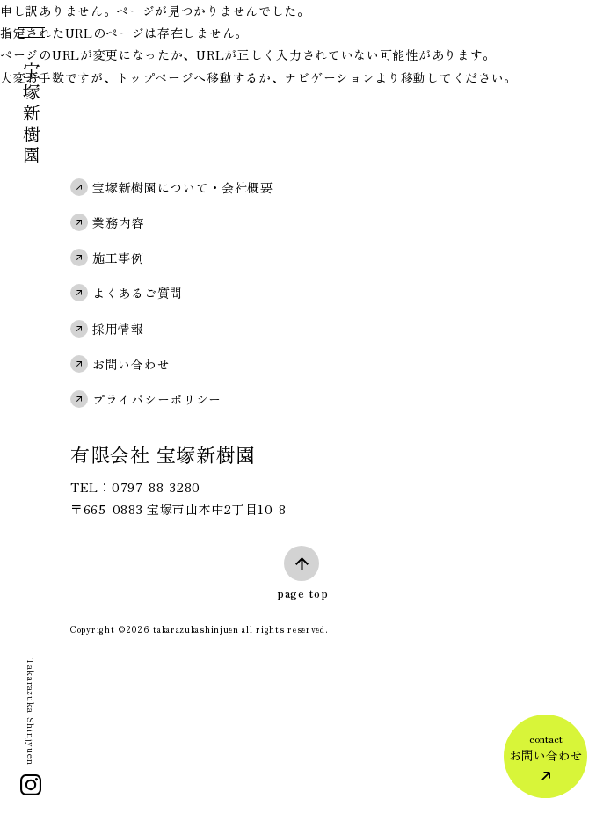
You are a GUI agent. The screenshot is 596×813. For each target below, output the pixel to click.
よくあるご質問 (137, 292)
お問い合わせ (131, 364)
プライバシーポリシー (157, 399)
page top (303, 592)
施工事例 (118, 257)
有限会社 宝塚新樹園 (163, 453)
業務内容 (118, 222)
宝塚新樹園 (31, 114)
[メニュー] (30, 36)
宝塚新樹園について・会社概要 (182, 187)
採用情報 (118, 329)
